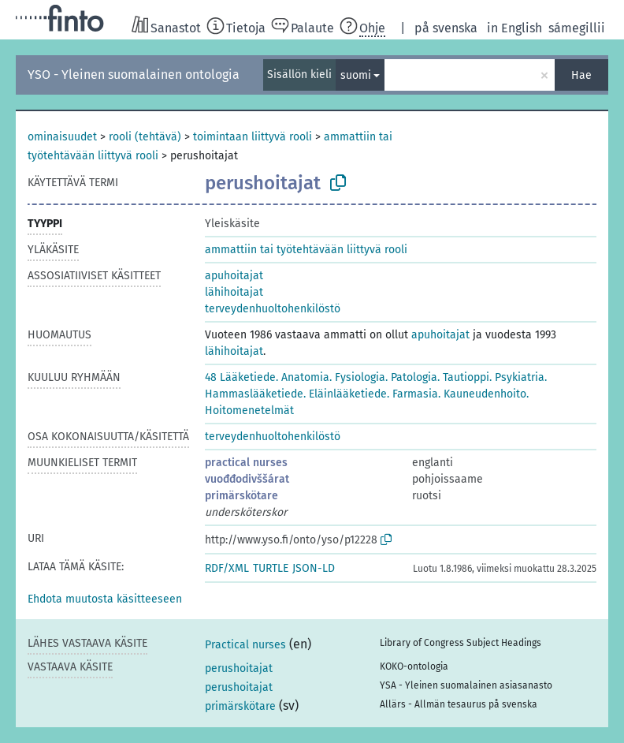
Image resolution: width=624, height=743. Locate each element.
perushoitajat (239, 668)
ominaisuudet (62, 137)
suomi (355, 75)
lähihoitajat (234, 292)
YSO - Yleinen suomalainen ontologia (134, 74)
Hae (581, 75)
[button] (105, 599)
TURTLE (270, 568)
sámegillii (576, 28)
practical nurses (246, 462)
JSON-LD (313, 568)
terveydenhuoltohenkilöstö (272, 308)
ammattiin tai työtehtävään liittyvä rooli (306, 249)
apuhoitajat (234, 275)
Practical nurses (245, 645)
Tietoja (246, 28)
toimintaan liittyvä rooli (252, 137)
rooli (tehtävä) (145, 137)
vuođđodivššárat (247, 479)
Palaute (312, 28)
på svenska (445, 28)
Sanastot (175, 28)
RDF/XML (227, 568)
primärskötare (241, 495)
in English (514, 28)
